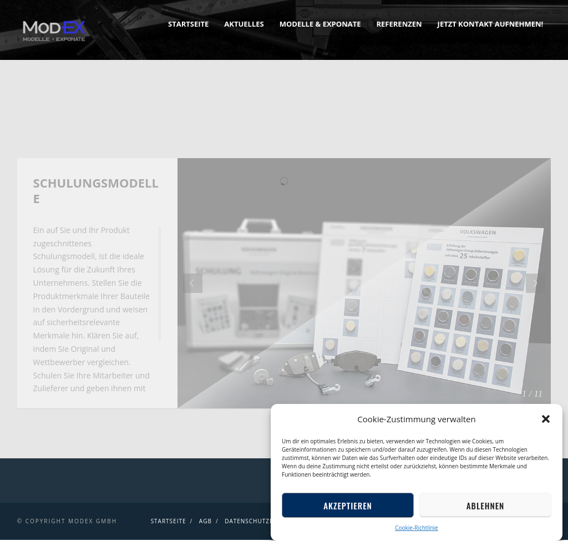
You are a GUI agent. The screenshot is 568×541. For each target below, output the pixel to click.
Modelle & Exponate (320, 24)
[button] (545, 418)
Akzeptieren (347, 505)
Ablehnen (485, 505)
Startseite (188, 24)
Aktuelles (243, 24)
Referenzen (399, 24)
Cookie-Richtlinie (416, 528)
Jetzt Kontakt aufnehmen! (491, 24)
